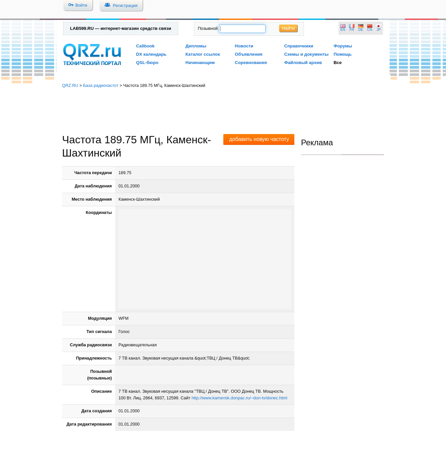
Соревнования (251, 62)
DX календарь (151, 54)
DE (360, 30)
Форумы (343, 45)
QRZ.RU (70, 85)
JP (379, 30)
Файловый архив (303, 62)
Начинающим (200, 62)
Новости (244, 45)
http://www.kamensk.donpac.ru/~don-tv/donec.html (239, 397)
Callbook (145, 45)
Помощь (343, 54)
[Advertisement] (223, 111)
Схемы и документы (306, 54)
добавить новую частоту (259, 139)
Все (337, 62)
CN (369, 30)
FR (351, 30)
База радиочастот (100, 85)
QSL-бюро (147, 62)
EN (342, 30)
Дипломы (196, 45)
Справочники (298, 45)
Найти (288, 28)
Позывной (208, 28)
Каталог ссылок (203, 54)
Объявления (248, 54)
